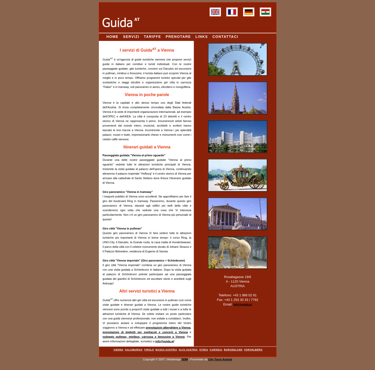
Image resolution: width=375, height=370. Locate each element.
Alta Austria (188, 349)
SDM (185, 359)
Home (112, 37)
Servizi (131, 37)
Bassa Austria (166, 349)
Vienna (118, 349)
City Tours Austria (220, 359)
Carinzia (216, 349)
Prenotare (178, 37)
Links (201, 37)
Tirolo (149, 349)
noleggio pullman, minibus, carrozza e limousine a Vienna (144, 336)
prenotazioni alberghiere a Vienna (168, 327)
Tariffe (152, 37)
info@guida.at (164, 341)
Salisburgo (133, 349)
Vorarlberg (253, 349)
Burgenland (233, 349)
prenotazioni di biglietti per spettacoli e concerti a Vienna (145, 332)
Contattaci (225, 37)
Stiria (203, 349)
